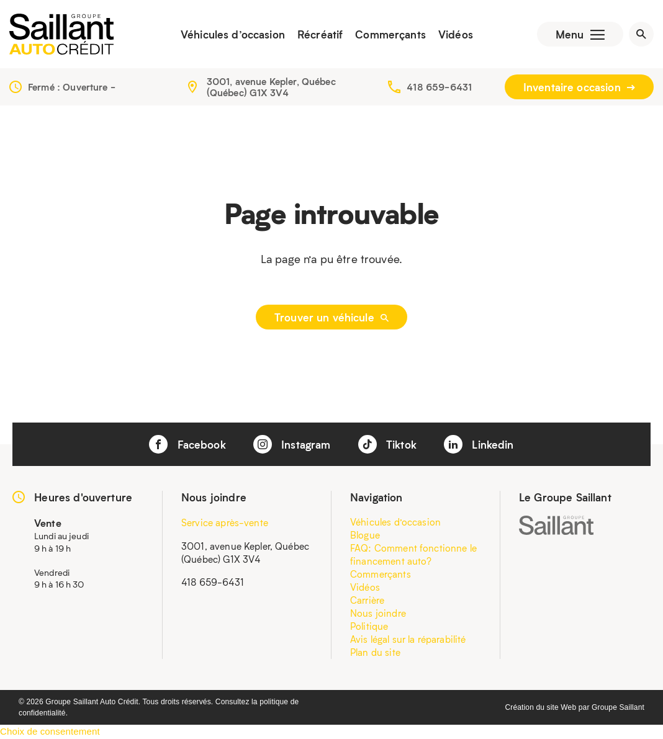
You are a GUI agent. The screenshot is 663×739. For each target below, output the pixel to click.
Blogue (365, 535)
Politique (369, 626)
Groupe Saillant (618, 707)
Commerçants (390, 34)
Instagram (292, 444)
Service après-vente (224, 522)
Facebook (187, 444)
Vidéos (455, 34)
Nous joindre (378, 613)
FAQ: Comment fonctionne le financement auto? (413, 554)
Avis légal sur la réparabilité (408, 639)
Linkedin (478, 444)
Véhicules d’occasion (233, 34)
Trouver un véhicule (331, 317)
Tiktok (387, 444)
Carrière (367, 600)
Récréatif (320, 34)
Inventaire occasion (579, 86)
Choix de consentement (50, 731)
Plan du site (375, 652)
